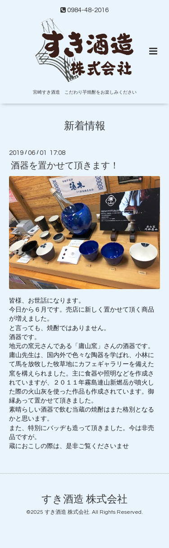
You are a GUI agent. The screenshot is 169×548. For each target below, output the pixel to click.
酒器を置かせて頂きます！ (65, 165)
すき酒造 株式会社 (84, 499)
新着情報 (84, 126)
